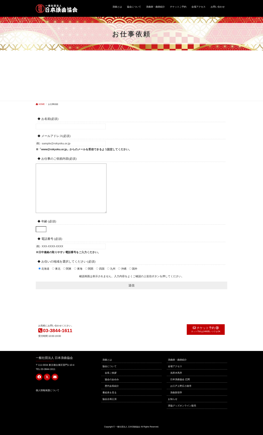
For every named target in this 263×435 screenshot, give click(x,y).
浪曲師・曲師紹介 (177, 359)
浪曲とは (107, 359)
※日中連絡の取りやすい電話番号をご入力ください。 (68, 252)
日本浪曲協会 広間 (180, 379)
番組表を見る (109, 392)
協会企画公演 (109, 399)
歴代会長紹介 (112, 386)
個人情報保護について (47, 390)
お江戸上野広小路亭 (180, 386)
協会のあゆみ (112, 379)
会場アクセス (175, 366)
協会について (109, 366)
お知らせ (172, 399)
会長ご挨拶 (111, 372)
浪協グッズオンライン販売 (182, 405)
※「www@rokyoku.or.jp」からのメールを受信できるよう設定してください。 (83, 149)
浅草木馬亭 (176, 372)
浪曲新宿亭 (176, 392)
